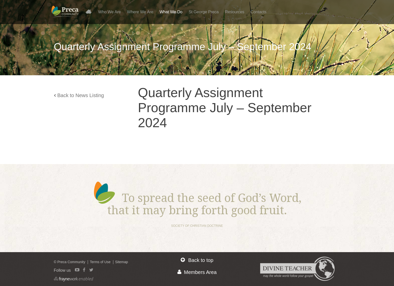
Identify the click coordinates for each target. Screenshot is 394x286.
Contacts (258, 12)
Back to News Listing (79, 95)
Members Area (197, 272)
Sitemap (121, 262)
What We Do (171, 12)
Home (90, 11)
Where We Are (140, 12)
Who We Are (109, 12)
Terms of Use (100, 262)
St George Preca (204, 12)
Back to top (197, 260)
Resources (234, 12)
